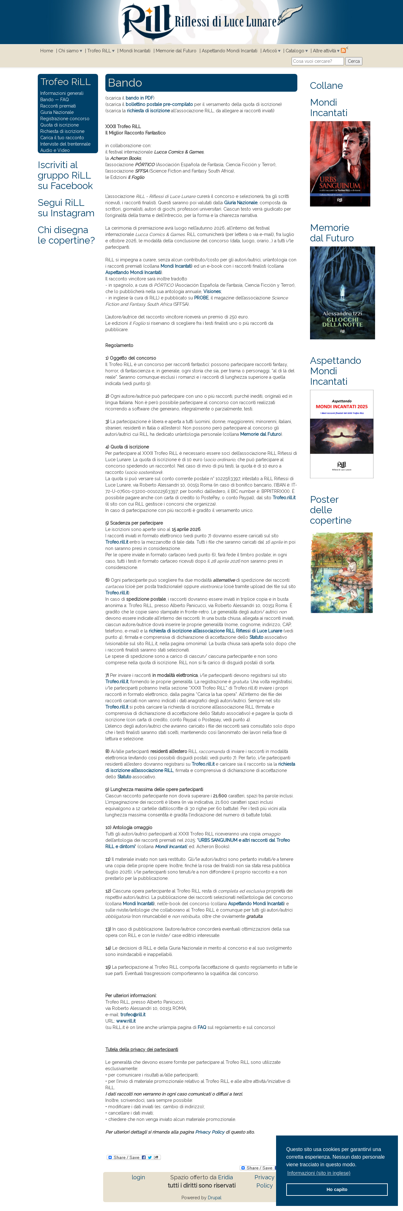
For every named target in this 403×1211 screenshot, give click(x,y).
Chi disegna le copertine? (66, 235)
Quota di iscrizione (59, 125)
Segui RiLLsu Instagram (66, 208)
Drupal (214, 1197)
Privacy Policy (209, 1132)
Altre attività (324, 50)
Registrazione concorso (64, 118)
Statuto (256, 637)
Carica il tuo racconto (62, 137)
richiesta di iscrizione (148, 110)
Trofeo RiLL (99, 50)
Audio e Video (55, 150)
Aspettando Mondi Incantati (229, 50)
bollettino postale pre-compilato (159, 104)
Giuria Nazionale (240, 202)
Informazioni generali (61, 93)
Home (46, 50)
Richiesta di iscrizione (62, 131)
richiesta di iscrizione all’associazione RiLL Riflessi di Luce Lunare (215, 630)
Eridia (225, 1177)
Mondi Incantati (135, 50)
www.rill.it (125, 1021)
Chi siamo (68, 50)
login (138, 1177)
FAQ (202, 1027)
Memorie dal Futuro (176, 50)
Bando (47, 99)
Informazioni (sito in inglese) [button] (318, 1173)
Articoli (270, 50)
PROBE (201, 297)
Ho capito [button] (337, 1189)
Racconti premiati (58, 105)
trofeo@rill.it (133, 1014)
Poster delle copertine (331, 510)
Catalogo (295, 50)
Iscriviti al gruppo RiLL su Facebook (65, 175)
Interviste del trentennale (65, 144)
